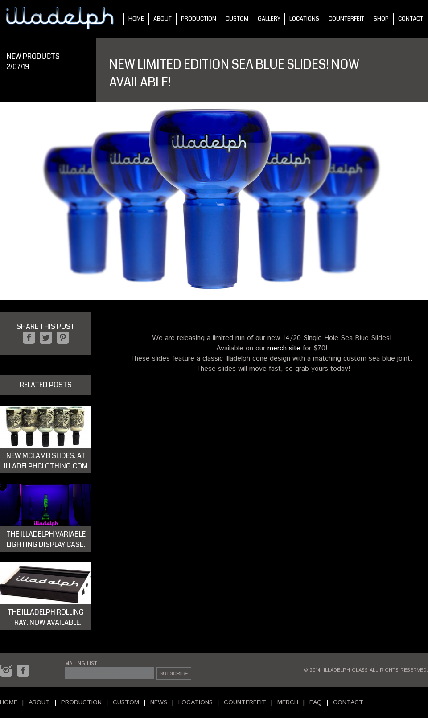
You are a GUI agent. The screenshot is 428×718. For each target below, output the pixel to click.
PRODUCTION (198, 19)
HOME (136, 19)
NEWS (158, 702)
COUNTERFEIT (346, 19)
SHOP (381, 19)
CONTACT (410, 19)
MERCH (287, 702)
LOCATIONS (304, 19)
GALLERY (269, 19)
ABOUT (162, 19)
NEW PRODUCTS (33, 56)
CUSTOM (237, 19)
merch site (284, 348)
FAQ (315, 702)
